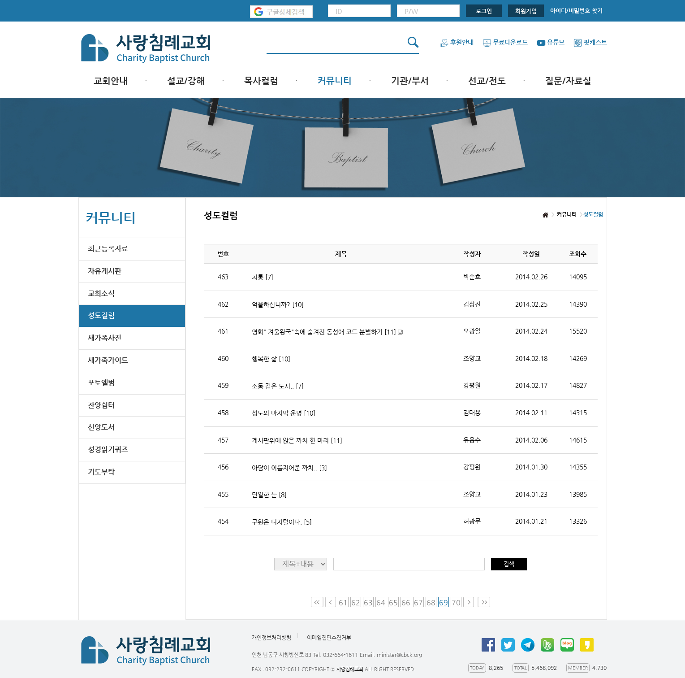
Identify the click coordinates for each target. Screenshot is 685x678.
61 (343, 602)
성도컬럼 (101, 315)
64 (380, 602)
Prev (330, 602)
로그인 (484, 11)
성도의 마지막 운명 (283, 413)
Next (469, 602)
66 (405, 602)
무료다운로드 (505, 42)
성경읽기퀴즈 (108, 449)
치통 (262, 277)
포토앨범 (101, 382)
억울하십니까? (278, 304)
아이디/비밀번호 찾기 (576, 10)
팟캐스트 (590, 42)
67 (418, 602)
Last (484, 602)
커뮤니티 (335, 81)
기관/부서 (410, 81)
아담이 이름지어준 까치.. (289, 467)
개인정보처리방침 (271, 638)
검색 (509, 564)
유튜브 (550, 42)
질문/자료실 (568, 81)
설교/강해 (186, 81)
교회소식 (101, 293)
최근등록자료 (108, 248)
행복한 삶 (271, 358)
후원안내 (457, 42)
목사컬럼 (261, 81)
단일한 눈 (269, 494)
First (317, 602)
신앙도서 (101, 427)
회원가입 (526, 11)
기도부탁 (101, 472)
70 (456, 602)
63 (368, 602)
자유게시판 (104, 271)
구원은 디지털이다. (282, 522)
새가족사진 (104, 338)
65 (393, 602)
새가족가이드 (108, 360)
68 (431, 602)
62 (355, 602)
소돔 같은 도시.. (278, 386)
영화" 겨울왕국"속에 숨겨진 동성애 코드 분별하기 (327, 332)
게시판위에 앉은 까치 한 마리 (297, 440)
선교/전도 (487, 81)
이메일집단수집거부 (329, 638)
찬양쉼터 (101, 405)
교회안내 (111, 81)
